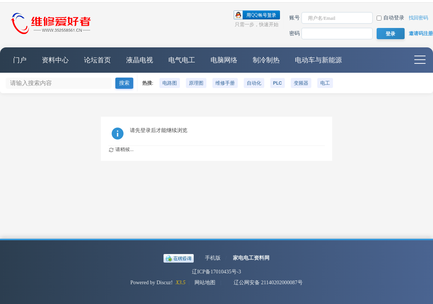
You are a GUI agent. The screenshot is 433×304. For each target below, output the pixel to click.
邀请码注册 (421, 33)
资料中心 (55, 60)
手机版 (213, 258)
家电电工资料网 (251, 258)
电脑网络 (224, 60)
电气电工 (181, 60)
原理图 (196, 83)
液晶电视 (139, 60)
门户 (20, 60)
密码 (294, 33)
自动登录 (390, 18)
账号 (294, 18)
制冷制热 (266, 60)
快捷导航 (420, 60)
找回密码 (418, 18)
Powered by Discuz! (151, 282)
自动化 (254, 83)
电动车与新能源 (318, 60)
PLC (277, 83)
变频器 (301, 83)
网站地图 (204, 282)
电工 (325, 83)
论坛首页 (97, 60)
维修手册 (225, 83)
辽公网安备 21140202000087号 (264, 282)
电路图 (169, 83)
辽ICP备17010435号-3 (216, 272)
